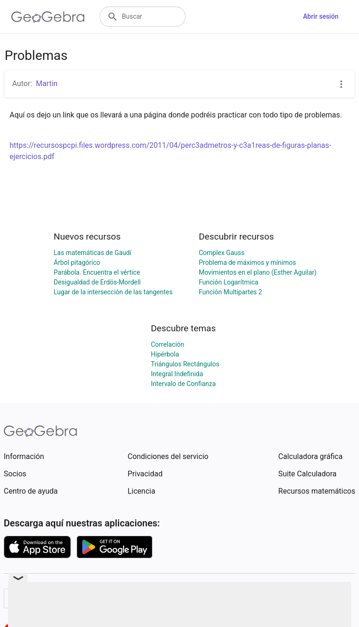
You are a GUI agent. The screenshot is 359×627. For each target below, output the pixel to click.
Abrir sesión (320, 16)
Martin (46, 83)
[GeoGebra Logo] (48, 16)
